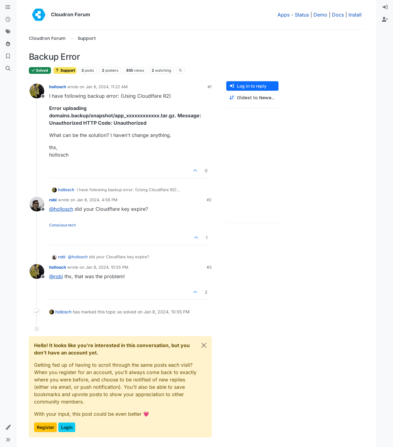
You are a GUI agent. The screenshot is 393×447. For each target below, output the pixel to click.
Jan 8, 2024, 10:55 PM (107, 267)
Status (302, 15)
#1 (210, 86)
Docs (338, 15)
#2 (209, 199)
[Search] (8, 69)
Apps (284, 15)
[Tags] (8, 32)
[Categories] (8, 7)
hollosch (57, 86)
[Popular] (8, 44)
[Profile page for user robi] (36, 204)
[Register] (385, 20)
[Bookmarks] (8, 56)
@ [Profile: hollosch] (61, 209)
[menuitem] (385, 7)
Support (65, 70)
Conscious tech (62, 225)
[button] (8, 427)
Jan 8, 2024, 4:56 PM (97, 199)
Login (66, 427)
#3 (209, 267)
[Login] (385, 7)
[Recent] (8, 20)
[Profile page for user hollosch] (36, 91)
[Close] (203, 345)
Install (355, 15)
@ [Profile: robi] (56, 276)
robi (53, 199)
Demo (320, 15)
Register (45, 427)
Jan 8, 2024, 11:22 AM (107, 86)
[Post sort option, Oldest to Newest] (252, 98)
